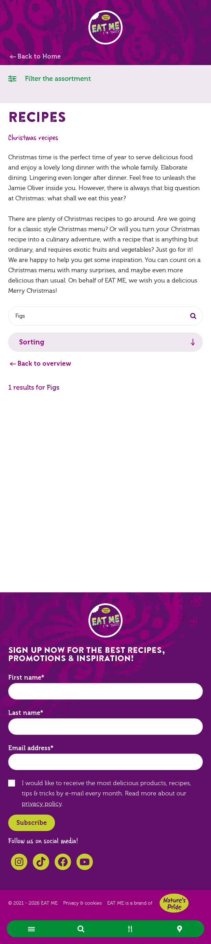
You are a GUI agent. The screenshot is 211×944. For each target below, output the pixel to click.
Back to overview (44, 363)
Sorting (31, 342)
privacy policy (42, 803)
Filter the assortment (49, 78)
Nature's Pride (174, 903)
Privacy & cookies (82, 903)
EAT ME (105, 27)
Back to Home (39, 56)
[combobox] (105, 316)
